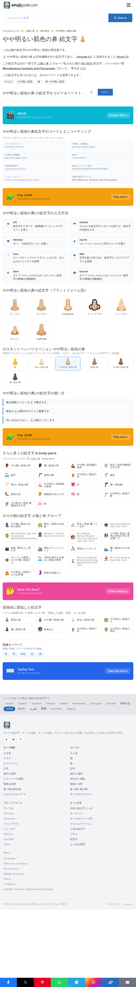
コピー (105, 92)
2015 (83, 68)
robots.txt (127, 971)
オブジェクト (11, 830)
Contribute (9, 925)
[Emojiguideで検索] (56, 18)
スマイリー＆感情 (13, 846)
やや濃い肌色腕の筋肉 (84, 466)
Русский (111, 770)
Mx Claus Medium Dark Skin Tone (117, 559)
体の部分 (45, 31)
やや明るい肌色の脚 (117, 494)
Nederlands (79, 770)
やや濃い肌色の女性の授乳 (18, 525)
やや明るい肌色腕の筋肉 (51, 485)
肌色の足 (13, 494)
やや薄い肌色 (25, 81)
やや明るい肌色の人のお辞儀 (18, 573)
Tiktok (7, 911)
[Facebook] (6, 807)
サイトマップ (114, 971)
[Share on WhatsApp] (59, 982)
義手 (10, 475)
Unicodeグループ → (14, 861)
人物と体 (30, 31)
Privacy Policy (11, 935)
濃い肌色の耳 (48, 465)
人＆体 (7, 820)
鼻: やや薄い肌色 (55, 81)
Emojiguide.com (11, 31)
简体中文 (125, 770)
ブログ (74, 901)
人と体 (74, 820)
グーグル (8, 880)
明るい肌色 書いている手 (84, 525)
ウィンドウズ (11, 891)
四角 (23, 685)
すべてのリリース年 (81, 885)
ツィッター (10, 896)
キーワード (76, 880)
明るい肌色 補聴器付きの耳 (117, 466)
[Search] (120, 18)
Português (96, 770)
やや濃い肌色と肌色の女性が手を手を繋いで (117, 536)
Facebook (9, 885)
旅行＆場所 (10, 840)
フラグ (7, 825)
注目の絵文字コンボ (81, 875)
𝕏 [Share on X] (25, 982)
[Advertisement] (68, 607)
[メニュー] (128, 5)
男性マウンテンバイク (51, 549)
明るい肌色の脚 (16, 484)
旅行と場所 (76, 840)
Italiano (64, 770)
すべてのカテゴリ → (81, 861)
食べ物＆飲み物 (12, 856)
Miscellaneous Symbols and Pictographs (94, 179)
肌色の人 (46, 661)
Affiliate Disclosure (14, 941)
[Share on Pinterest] (42, 982)
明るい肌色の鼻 (82, 651)
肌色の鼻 (13, 651)
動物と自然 (76, 851)
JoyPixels (9, 906)
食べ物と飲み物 (78, 856)
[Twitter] (13, 807)
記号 (6, 835)
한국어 (21, 776)
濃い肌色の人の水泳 (117, 549)
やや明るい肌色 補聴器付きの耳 (18, 504)
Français (50, 770)
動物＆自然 (10, 851)
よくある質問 (77, 911)
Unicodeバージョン (81, 891)
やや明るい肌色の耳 (84, 475)
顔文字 (74, 906)
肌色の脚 (46, 475)
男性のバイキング (84, 548)
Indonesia (56, 776)
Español (22, 770)
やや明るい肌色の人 (117, 652)
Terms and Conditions (16, 930)
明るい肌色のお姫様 (51, 525)
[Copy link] (110, 982)
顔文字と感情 (77, 846)
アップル (8, 875)
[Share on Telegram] (76, 982)
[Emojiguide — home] (21, 5)
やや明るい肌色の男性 (117, 661)
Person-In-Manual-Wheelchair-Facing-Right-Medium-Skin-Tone (84, 561)
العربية (33, 776)
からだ (8, 81)
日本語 (9, 776)
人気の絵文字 (77, 896)
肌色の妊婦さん (49, 572)
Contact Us (10, 951)
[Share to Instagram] (93, 982)
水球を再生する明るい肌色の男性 (51, 559)
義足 (109, 475)
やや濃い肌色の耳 (18, 465)
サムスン (8, 901)
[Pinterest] (20, 807)
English (10, 770)
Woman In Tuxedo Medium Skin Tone (51, 534)
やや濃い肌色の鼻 (51, 651)
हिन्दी (43, 776)
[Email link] (127, 982)
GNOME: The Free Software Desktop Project (28, 956)
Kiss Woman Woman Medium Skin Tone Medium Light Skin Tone (84, 537)
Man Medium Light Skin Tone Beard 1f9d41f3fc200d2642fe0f (19, 536)
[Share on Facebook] (8, 982)
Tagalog (70, 776)
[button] (34, 145)
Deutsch (36, 770)
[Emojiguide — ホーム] (7, 792)
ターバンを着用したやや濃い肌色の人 (18, 560)
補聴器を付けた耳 (51, 494)
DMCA (7, 946)
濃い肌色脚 (113, 484)
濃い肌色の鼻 (15, 661)
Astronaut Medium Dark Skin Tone (117, 525)
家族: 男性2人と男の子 (18, 549)
